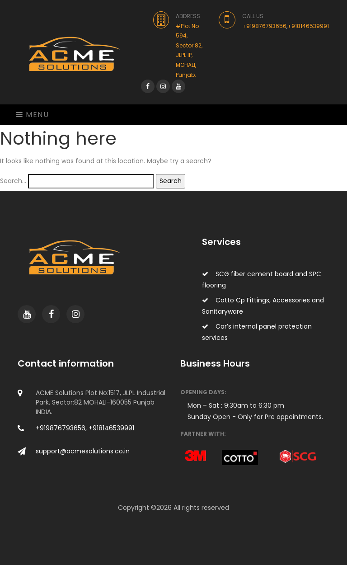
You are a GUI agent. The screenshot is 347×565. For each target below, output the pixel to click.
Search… (13, 180)
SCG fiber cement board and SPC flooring (261, 279)
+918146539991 (308, 26)
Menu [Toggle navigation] (32, 114)
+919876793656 (264, 26)
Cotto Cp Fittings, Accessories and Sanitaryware (263, 306)
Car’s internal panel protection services (257, 332)
